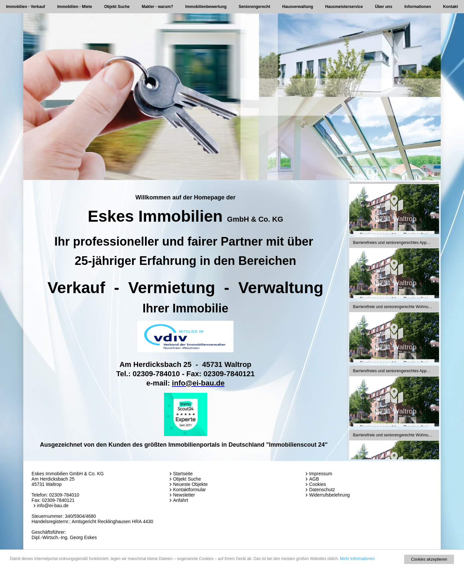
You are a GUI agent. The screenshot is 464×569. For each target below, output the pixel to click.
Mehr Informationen (357, 558)
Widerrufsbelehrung (329, 495)
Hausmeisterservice (344, 6)
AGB (314, 479)
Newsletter (184, 495)
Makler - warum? (157, 6)
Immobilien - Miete (74, 6)
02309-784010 (64, 495)
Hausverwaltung (297, 6)
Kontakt (450, 6)
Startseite (183, 473)
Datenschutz (322, 489)
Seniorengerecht (254, 6)
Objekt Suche (117, 6)
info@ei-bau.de (53, 505)
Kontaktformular (189, 489)
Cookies (317, 484)
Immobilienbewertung (206, 6)
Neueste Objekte (190, 484)
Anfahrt (180, 500)
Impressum (320, 473)
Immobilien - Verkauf (25, 6)
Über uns (383, 6)
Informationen (417, 6)
